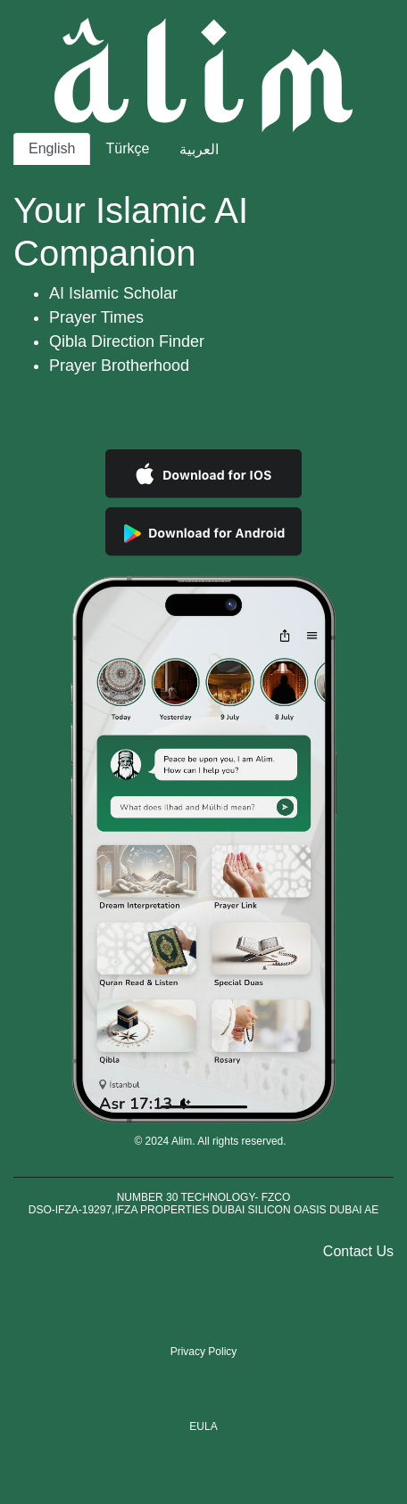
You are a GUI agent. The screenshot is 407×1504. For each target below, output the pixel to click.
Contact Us (358, 1251)
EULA (203, 1426)
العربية (199, 149)
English (52, 148)
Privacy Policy (203, 1351)
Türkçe (127, 148)
